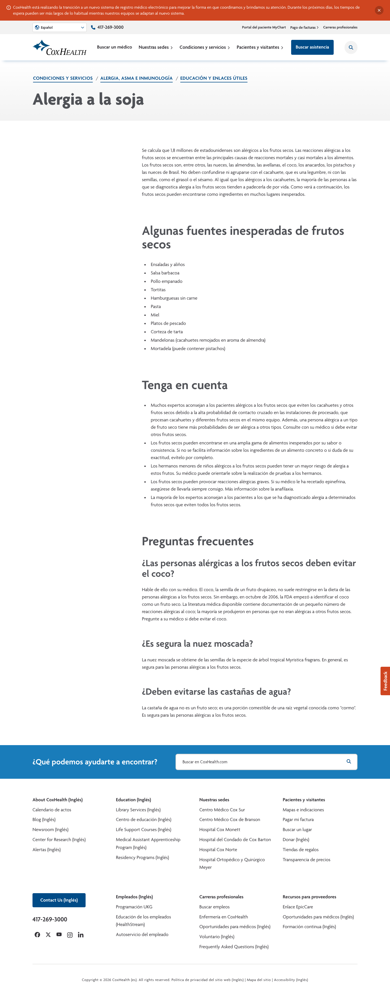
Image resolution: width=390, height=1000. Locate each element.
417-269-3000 (110, 27)
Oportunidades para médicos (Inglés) (235, 927)
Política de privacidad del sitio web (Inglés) (207, 980)
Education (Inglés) (133, 800)
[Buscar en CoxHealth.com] (267, 762)
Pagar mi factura (298, 819)
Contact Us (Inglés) (59, 900)
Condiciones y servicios (205, 47)
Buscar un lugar (297, 829)
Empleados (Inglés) (134, 897)
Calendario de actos (51, 810)
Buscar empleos (214, 907)
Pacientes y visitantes (260, 47)
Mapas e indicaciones (303, 810)
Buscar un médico (114, 47)
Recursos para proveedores (309, 897)
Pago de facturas (304, 27)
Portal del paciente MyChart (264, 27)
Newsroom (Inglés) (50, 829)
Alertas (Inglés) (46, 849)
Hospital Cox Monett (219, 829)
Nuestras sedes (156, 47)
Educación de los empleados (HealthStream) (143, 921)
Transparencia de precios (306, 860)
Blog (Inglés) (44, 819)
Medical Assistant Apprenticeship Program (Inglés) (148, 843)
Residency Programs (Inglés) (142, 857)
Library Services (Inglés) (138, 810)
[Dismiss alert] (379, 10)
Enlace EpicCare (298, 907)
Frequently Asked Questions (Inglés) (234, 947)
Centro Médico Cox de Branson (229, 819)
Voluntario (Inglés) (216, 937)
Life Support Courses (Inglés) (143, 829)
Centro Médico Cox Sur (222, 810)
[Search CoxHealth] (351, 47)
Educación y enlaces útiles (214, 78)
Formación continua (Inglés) (309, 927)
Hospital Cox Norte (218, 849)
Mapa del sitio (259, 980)
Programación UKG (134, 907)
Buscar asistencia (312, 47)
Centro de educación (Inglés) (143, 819)
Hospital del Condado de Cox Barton (235, 839)
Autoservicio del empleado (142, 934)
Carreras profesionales (340, 27)
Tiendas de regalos (300, 849)
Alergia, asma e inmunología (136, 78)
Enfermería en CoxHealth (223, 917)
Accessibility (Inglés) (291, 980)
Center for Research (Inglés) (59, 839)
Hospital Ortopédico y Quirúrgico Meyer (232, 863)
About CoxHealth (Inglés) (57, 800)
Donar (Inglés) (296, 839)
